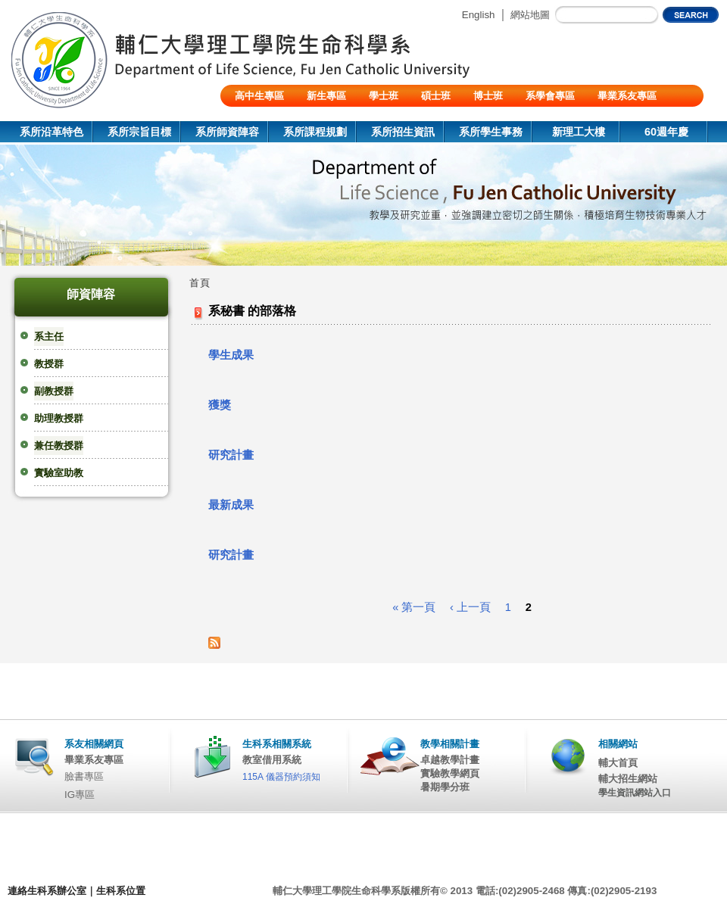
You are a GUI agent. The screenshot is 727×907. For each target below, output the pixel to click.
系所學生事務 (491, 132)
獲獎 (219, 405)
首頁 (200, 282)
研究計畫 (231, 455)
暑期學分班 (445, 787)
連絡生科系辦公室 (47, 890)
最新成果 (231, 505)
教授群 (49, 363)
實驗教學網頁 (449, 773)
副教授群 (53, 391)
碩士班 (436, 95)
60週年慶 (666, 132)
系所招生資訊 (403, 132)
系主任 (49, 336)
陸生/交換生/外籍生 (277, 117)
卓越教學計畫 (449, 759)
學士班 (383, 95)
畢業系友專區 (627, 95)
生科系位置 (120, 890)
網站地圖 (530, 14)
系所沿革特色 (51, 132)
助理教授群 (58, 418)
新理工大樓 (578, 132)
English (478, 14)
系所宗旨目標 (139, 132)
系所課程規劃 (315, 132)
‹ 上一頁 (470, 607)
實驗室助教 (58, 472)
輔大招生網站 (627, 778)
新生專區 (326, 95)
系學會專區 (550, 95)
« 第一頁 (413, 607)
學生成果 (231, 355)
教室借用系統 (271, 759)
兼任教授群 (58, 445)
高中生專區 (259, 95)
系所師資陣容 (227, 132)
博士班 (488, 95)
